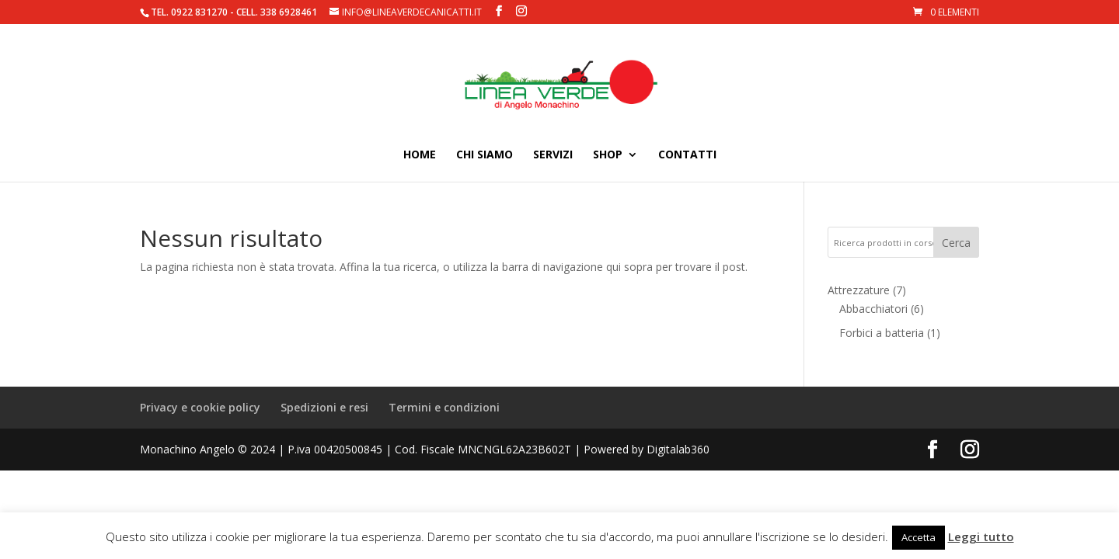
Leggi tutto (981, 536)
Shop (607, 155)
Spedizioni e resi (324, 407)
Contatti (687, 155)
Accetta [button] (918, 537)
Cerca (956, 242)
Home (419, 155)
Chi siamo (484, 155)
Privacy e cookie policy (200, 407)
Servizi (553, 155)
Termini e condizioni (444, 407)
